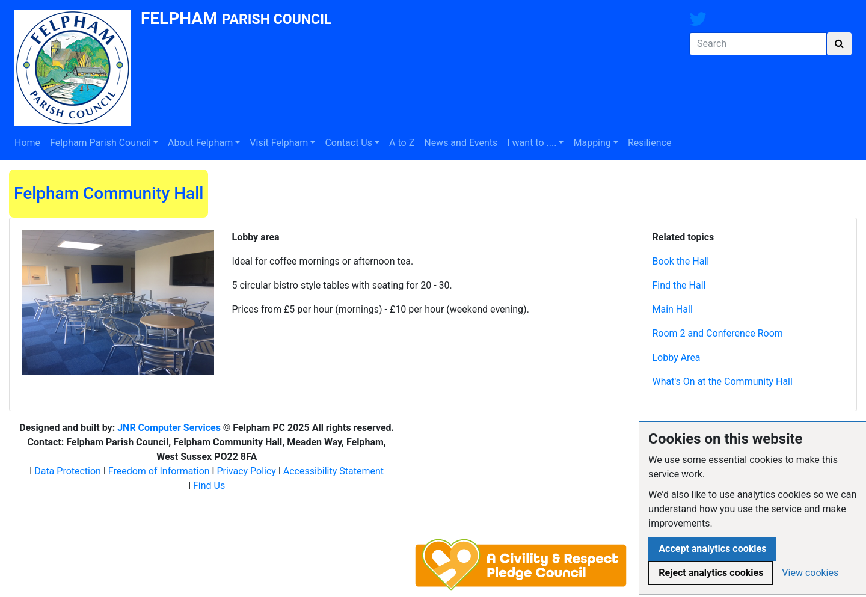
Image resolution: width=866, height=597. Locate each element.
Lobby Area (677, 357)
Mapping (591, 142)
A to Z (401, 142)
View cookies (810, 572)
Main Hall (673, 309)
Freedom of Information (159, 471)
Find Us (209, 485)
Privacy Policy (246, 471)
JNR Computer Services (169, 427)
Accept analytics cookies (712, 548)
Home (27, 142)
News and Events (460, 142)
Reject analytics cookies (711, 572)
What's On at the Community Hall (723, 381)
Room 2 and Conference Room (718, 333)
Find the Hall (679, 285)
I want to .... (531, 142)
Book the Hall (681, 261)
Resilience (649, 142)
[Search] (758, 43)
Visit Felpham (279, 142)
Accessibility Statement (333, 471)
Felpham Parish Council (100, 142)
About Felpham (200, 142)
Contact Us (348, 142)
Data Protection (67, 471)
